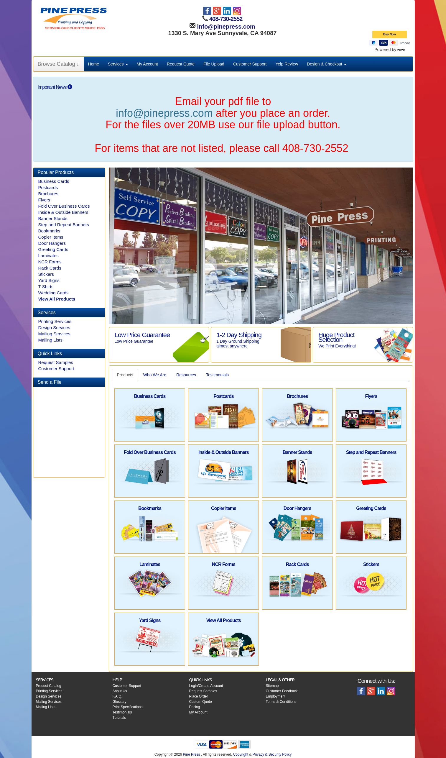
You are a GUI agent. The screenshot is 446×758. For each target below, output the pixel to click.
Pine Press (191, 754)
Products (125, 375)
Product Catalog (48, 686)
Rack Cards (49, 267)
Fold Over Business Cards (64, 206)
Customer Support (250, 64)
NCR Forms (50, 261)
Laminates (48, 255)
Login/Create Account (206, 686)
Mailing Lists (50, 339)
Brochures (48, 193)
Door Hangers (52, 243)
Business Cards (53, 181)
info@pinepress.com (225, 26)
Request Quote (181, 64)
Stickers (46, 274)
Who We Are (154, 375)
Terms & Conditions (281, 702)
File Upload (213, 64)
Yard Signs (49, 280)
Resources (186, 375)
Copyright (240, 754)
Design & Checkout (326, 64)
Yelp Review (287, 64)
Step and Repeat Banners (63, 224)
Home (93, 64)
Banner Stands (53, 218)
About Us (120, 691)
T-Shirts (46, 286)
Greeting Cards (53, 249)
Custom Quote (200, 702)
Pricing (194, 707)
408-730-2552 (226, 19)
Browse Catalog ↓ (58, 64)
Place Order (198, 696)
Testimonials (217, 375)
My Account (147, 64)
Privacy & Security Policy (272, 754)
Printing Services (55, 321)
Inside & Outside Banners (63, 212)
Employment (276, 696)
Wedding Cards (53, 292)
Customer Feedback (282, 691)
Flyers (44, 199)
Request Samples (55, 362)
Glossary (119, 702)
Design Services (54, 327)
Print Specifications (128, 707)
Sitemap (272, 686)
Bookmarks (49, 230)
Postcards (48, 187)
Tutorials (119, 718)
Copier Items (50, 236)
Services (118, 64)
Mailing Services (54, 333)
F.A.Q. (117, 696)
